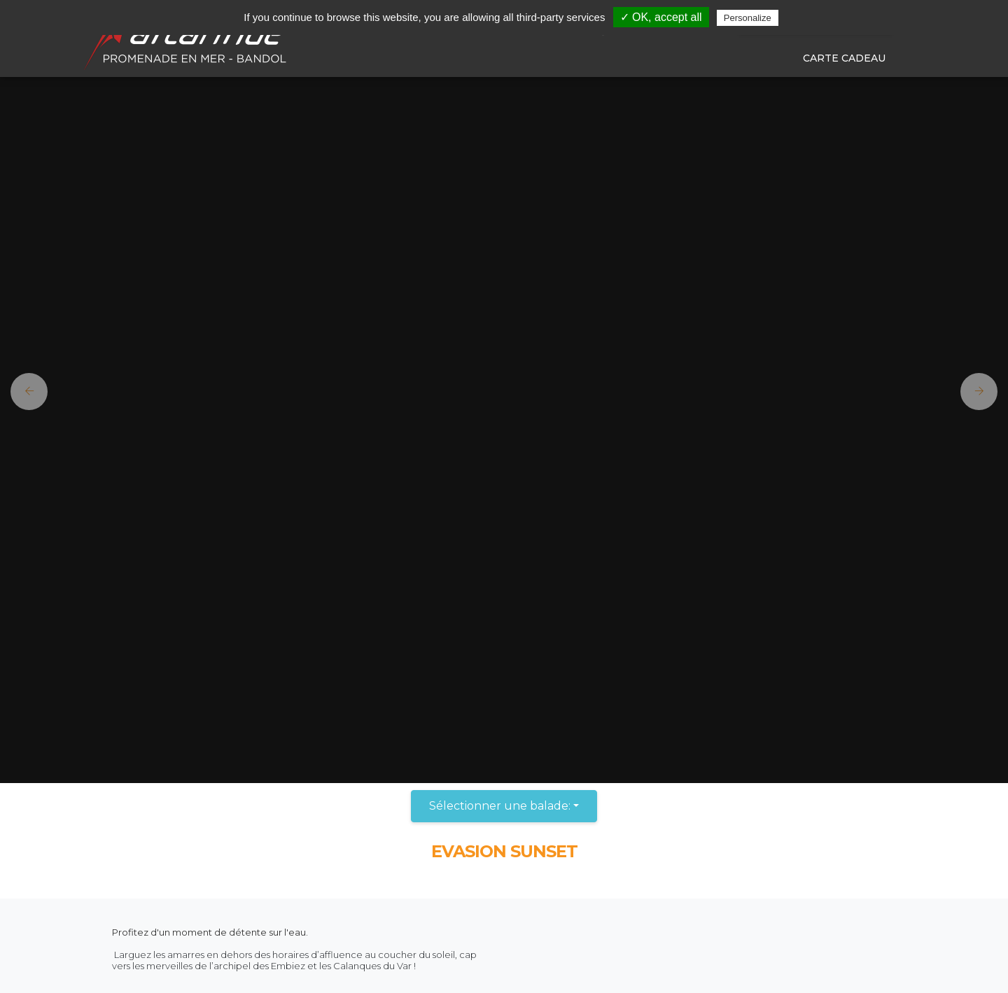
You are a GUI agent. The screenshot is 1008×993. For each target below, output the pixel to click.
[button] (24, 391)
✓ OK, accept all (661, 17)
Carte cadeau (844, 58)
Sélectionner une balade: (499, 805)
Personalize (747, 18)
